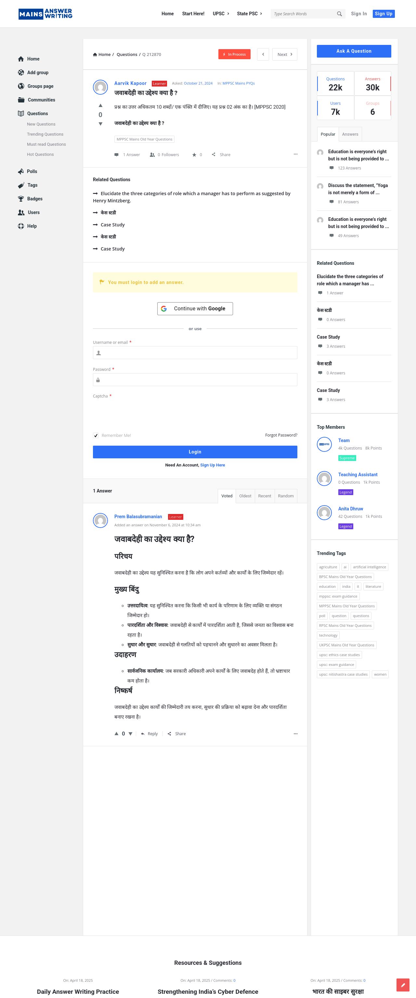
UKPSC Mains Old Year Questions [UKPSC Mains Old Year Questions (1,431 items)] (346, 633)
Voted (226, 484)
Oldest (245, 484)
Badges (35, 187)
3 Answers (331, 335)
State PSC (249, 13)
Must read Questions (46, 132)
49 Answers (343, 224)
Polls (32, 160)
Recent (264, 484)
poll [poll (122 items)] (322, 604)
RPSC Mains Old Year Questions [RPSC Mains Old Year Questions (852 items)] (345, 614)
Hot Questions (40, 143)
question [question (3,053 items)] (339, 604)
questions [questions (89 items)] (361, 604)
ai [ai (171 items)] (345, 555)
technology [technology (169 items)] (328, 623)
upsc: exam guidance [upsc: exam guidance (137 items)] (336, 653)
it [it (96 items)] (358, 575)
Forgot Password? (281, 423)
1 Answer (330, 281)
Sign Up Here (212, 453)
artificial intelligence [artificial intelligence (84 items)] (369, 555)
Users (34, 201)
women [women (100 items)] (380, 662)
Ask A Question (353, 39)
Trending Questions (45, 122)
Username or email (112, 331)
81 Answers (343, 190)
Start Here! (193, 13)
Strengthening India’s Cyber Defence (208, 980)
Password (103, 358)
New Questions (41, 112)
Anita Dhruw (350, 497)
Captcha (102, 384)
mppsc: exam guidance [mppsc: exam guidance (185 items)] (338, 584)
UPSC (221, 13)
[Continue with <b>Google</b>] (195, 297)
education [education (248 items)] (327, 575)
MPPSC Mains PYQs (239, 71)
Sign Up (384, 13)
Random (286, 484)
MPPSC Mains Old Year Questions (144, 127)
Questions (37, 102)
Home (168, 13)
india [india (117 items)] (346, 575)
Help (32, 214)
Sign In (359, 13)
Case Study (109, 213)
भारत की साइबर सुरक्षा (337, 980)
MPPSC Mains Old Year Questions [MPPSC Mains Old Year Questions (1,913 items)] (347, 594)
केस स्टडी (104, 201)
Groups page (41, 74)
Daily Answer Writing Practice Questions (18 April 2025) (78, 985)
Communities (41, 88)
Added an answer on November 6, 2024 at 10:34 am (157, 513)
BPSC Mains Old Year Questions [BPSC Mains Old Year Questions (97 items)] (345, 565)
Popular (328, 122)
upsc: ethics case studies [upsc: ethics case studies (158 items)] (339, 643)
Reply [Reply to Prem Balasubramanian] (149, 722)
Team (344, 429)
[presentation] (142, 401)
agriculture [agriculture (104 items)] (328, 555)
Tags (32, 173)
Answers (350, 122)
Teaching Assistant (358, 463)
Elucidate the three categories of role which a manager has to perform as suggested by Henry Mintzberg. (192, 185)
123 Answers (344, 156)
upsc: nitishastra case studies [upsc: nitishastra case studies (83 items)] (343, 662)
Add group (37, 61)
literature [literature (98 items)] (373, 575)
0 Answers (331, 308)
